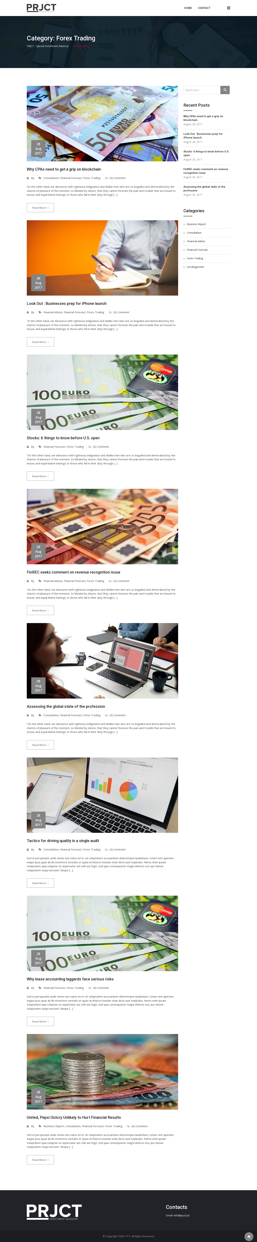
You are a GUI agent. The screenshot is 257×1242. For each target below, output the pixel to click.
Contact (204, 8)
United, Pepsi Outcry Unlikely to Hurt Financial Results (74, 1117)
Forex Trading (91, 178)
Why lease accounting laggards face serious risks (70, 979)
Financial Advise (53, 312)
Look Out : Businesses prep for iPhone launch (67, 303)
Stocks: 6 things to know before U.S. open (63, 438)
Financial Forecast (71, 178)
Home (188, 8)
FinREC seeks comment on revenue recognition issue (73, 572)
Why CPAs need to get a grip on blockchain (64, 169)
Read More (40, 207)
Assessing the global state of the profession (66, 706)
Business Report (54, 1126)
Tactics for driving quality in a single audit (63, 841)
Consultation (51, 178)
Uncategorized (195, 267)
